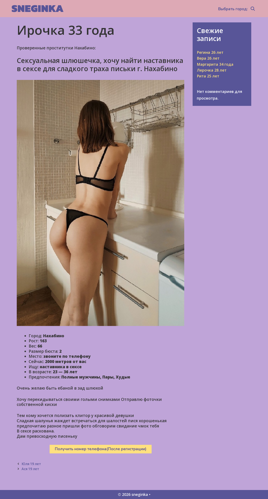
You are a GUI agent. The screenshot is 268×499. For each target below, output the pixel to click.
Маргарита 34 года (215, 64)
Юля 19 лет (31, 464)
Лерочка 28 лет (212, 70)
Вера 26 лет (208, 58)
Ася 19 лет (30, 469)
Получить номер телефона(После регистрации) (100, 449)
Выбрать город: (233, 9)
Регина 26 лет (210, 52)
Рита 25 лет (208, 75)
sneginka (38, 8)
